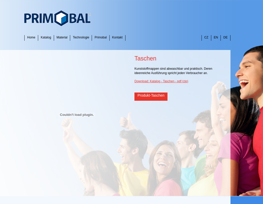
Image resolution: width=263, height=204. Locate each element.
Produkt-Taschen (151, 95)
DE (225, 37)
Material (62, 37)
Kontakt (117, 37)
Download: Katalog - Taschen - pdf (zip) (161, 81)
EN (216, 37)
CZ (206, 37)
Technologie (81, 37)
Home (31, 37)
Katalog (46, 37)
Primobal (100, 37)
